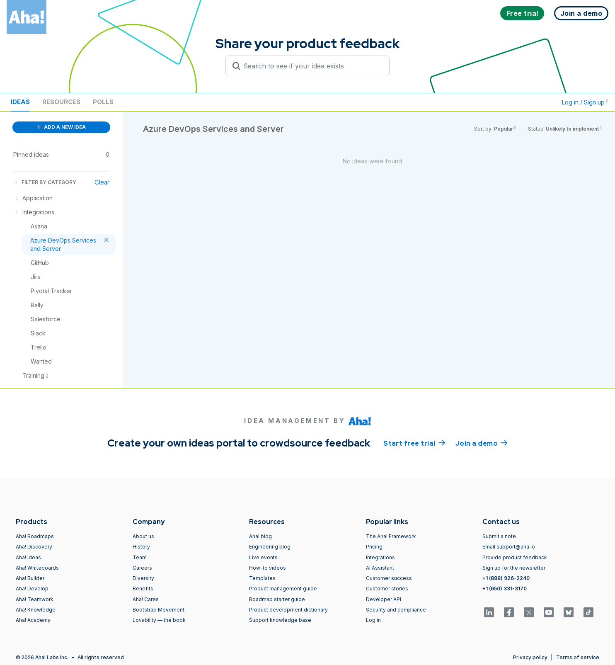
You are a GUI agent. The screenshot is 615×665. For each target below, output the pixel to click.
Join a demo (481, 443)
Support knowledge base (280, 620)
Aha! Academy (33, 620)
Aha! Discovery (34, 547)
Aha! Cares (146, 599)
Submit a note (499, 536)
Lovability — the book (159, 620)
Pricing (374, 547)
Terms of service (577, 657)
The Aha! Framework (391, 536)
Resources (61, 102)
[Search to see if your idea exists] (311, 66)
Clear (101, 182)
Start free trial (414, 443)
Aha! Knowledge (36, 610)
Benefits (143, 588)
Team (140, 557)
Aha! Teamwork (34, 599)
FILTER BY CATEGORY (44, 182)
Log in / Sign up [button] (585, 102)
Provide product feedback (514, 557)
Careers (142, 568)
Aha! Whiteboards (37, 568)
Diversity (143, 578)
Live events (263, 557)
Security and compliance (396, 610)
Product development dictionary (288, 610)
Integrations (380, 557)
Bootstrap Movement (158, 610)
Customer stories (387, 588)
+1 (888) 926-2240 (506, 578)
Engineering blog (270, 547)
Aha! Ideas (28, 557)
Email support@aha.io (508, 547)
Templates (262, 578)
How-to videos (267, 568)
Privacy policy (530, 657)
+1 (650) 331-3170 (504, 588)
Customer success (389, 578)
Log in (373, 620)
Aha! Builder (30, 578)
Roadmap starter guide (277, 599)
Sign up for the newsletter (513, 568)
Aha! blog (260, 536)
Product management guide (283, 588)
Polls (103, 102)
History (141, 547)
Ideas (20, 102)
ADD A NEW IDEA (61, 127)
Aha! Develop (32, 588)
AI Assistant (380, 568)
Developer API (383, 599)
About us (143, 536)
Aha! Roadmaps (35, 536)
